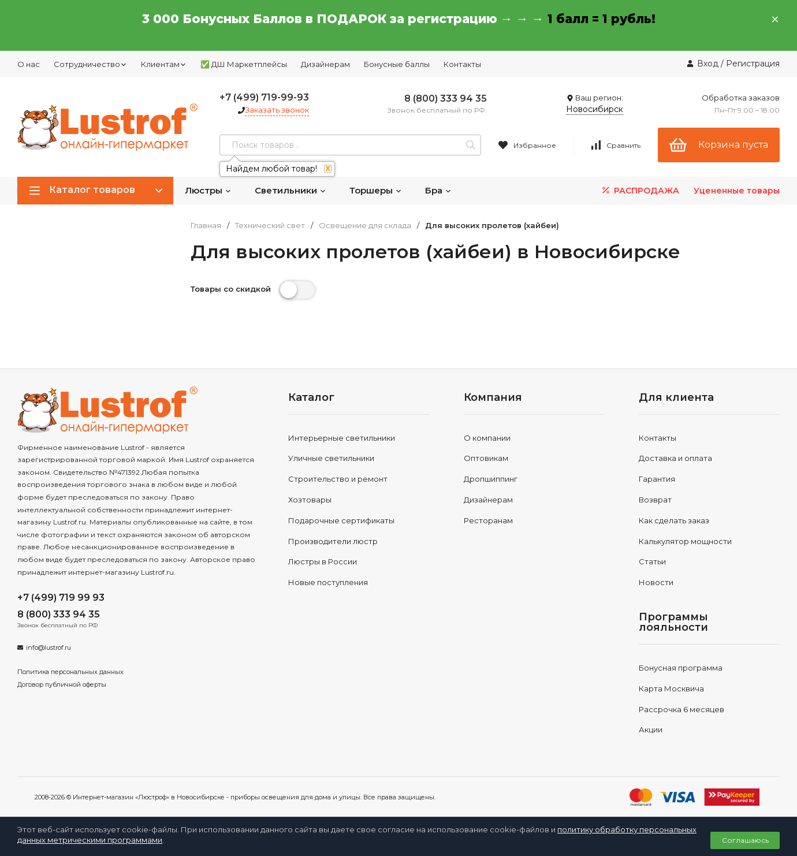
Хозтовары (310, 499)
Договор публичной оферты (61, 684)
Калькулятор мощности (685, 541)
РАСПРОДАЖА (639, 190)
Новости (656, 582)
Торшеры (375, 190)
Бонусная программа (680, 667)
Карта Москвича (671, 688)
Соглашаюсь (745, 840)
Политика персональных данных (70, 672)
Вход (707, 63)
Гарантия (657, 478)
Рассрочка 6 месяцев (681, 709)
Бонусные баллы (397, 64)
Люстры (208, 190)
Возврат (655, 499)
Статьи (652, 561)
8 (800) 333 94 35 (445, 98)
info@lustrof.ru (48, 647)
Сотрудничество (90, 64)
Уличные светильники (331, 458)
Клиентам (164, 64)
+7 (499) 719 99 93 (61, 597)
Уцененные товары (737, 190)
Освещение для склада (365, 225)
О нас (28, 64)
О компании (487, 437)
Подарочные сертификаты (341, 520)
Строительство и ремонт (338, 478)
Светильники (290, 190)
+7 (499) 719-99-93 (264, 97)
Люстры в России (322, 561)
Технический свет (270, 225)
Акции (650, 729)
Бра (438, 190)
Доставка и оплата (675, 458)
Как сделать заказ (674, 520)
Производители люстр (333, 541)
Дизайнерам (325, 64)
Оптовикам (486, 458)
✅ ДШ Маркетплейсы (243, 64)
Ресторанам (488, 520)
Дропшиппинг (490, 478)
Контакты (462, 64)
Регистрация (753, 63)
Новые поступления (328, 582)
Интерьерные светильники (341, 437)
